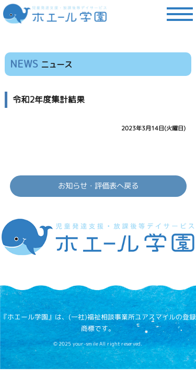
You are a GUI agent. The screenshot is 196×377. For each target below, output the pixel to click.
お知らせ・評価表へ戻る (97, 186)
